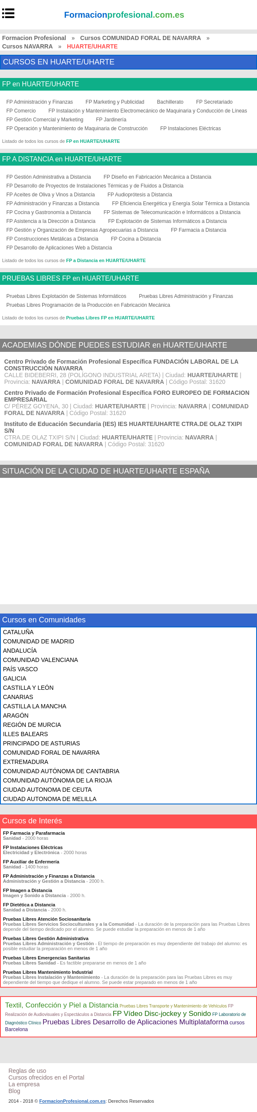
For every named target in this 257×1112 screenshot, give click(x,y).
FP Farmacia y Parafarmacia (34, 833)
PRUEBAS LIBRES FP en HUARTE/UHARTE (70, 278)
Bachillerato (170, 102)
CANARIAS (18, 697)
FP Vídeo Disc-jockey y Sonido (162, 1014)
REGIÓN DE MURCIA (32, 724)
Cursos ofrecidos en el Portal (46, 1077)
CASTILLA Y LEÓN (28, 687)
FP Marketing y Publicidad (115, 102)
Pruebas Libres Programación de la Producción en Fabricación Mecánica (88, 305)
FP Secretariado (214, 102)
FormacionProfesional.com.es (72, 1101)
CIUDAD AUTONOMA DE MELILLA (49, 799)
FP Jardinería (111, 120)
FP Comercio (21, 111)
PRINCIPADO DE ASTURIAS (41, 743)
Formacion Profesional (34, 38)
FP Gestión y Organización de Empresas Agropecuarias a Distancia (82, 230)
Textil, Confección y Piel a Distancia (61, 1005)
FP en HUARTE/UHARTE (40, 84)
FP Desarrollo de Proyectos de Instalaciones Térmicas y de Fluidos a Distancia (95, 186)
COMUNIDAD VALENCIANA (40, 659)
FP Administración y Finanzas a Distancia (53, 203)
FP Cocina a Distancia (136, 239)
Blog (14, 1091)
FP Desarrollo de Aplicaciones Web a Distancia (59, 248)
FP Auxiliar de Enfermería (31, 861)
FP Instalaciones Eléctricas (190, 128)
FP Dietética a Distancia (29, 904)
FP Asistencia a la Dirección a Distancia (50, 221)
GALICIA (14, 678)
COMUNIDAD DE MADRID (38, 641)
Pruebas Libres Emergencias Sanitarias (46, 957)
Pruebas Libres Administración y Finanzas (186, 296)
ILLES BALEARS (25, 734)
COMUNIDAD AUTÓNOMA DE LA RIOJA (57, 780)
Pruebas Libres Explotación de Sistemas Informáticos (66, 296)
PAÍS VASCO (20, 669)
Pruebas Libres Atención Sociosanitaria (46, 919)
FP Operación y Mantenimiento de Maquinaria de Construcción (77, 128)
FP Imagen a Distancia (27, 890)
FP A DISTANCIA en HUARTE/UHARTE (62, 159)
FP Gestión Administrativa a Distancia (48, 177)
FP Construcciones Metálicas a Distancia (52, 239)
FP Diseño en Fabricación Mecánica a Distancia (157, 177)
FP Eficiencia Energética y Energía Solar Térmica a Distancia (181, 203)
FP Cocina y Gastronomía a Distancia (48, 212)
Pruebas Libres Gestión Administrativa (46, 938)
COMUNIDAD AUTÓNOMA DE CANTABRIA (61, 771)
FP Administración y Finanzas (39, 102)
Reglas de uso (27, 1070)
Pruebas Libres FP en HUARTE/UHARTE (110, 317)
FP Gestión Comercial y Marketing (45, 120)
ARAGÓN (16, 715)
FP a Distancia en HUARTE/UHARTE (106, 260)
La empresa (24, 1084)
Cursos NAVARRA (27, 46)
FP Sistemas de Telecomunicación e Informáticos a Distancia (172, 212)
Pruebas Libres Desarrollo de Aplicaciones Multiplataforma (135, 1022)
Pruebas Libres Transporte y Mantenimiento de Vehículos (173, 1006)
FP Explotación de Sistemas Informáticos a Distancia (167, 221)
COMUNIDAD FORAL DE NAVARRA (51, 752)
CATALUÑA (18, 632)
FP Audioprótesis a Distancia (140, 195)
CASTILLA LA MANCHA (34, 706)
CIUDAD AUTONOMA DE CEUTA (47, 789)
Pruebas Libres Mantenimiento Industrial (48, 972)
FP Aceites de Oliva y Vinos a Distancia (50, 195)
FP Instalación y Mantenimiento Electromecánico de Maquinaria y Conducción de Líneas (148, 111)
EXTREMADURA (25, 761)
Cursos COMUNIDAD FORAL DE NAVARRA (140, 38)
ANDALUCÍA (20, 650)
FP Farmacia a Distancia (198, 230)
